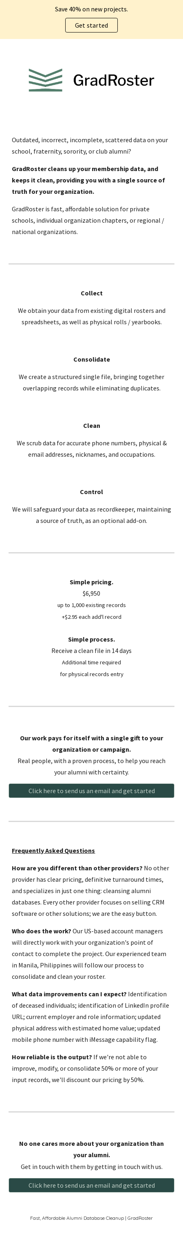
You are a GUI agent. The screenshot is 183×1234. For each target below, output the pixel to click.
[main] (91, 186)
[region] (91, 19)
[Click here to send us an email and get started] (91, 791)
